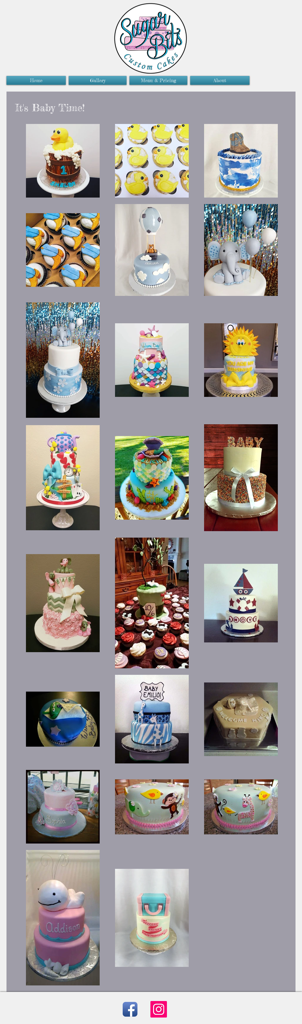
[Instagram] (158, 1009)
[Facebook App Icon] (130, 1009)
